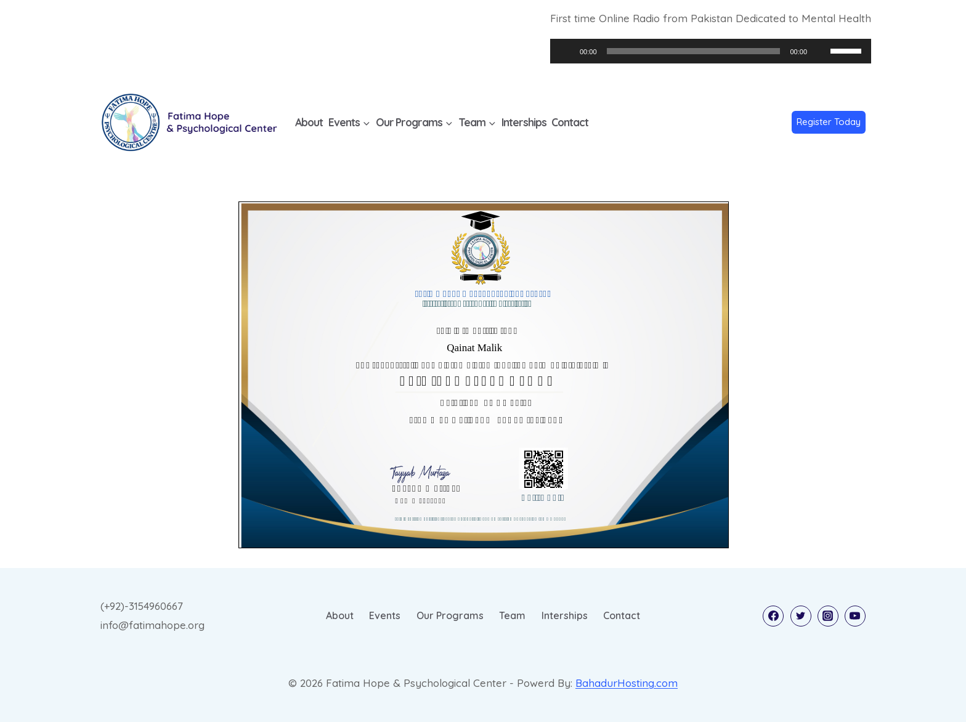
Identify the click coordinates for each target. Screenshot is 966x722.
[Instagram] (828, 616)
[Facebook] (773, 616)
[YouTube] (855, 616)
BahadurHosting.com (626, 682)
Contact (569, 122)
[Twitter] (800, 616)
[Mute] (820, 51)
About (309, 122)
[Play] (566, 51)
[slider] (694, 51)
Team (512, 615)
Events (384, 615)
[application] (710, 51)
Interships (523, 122)
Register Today (829, 122)
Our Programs (450, 615)
